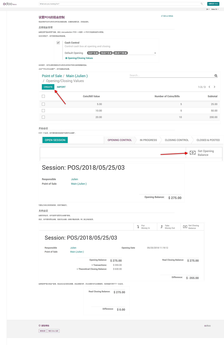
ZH (207, 9)
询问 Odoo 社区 (53, 331)
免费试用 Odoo (213, 4)
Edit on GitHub (167, 16)
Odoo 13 (214, 9)
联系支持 (42, 331)
